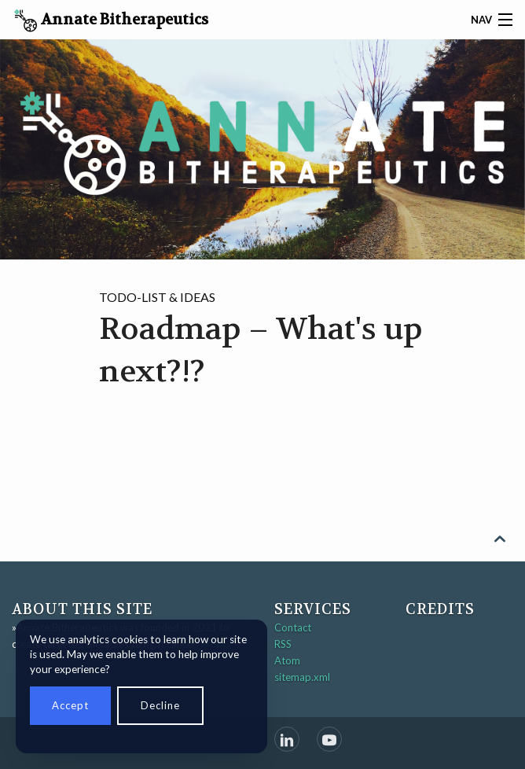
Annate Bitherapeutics (110, 21)
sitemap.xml (302, 677)
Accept (70, 705)
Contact (292, 627)
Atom (287, 660)
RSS (283, 644)
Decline (160, 705)
